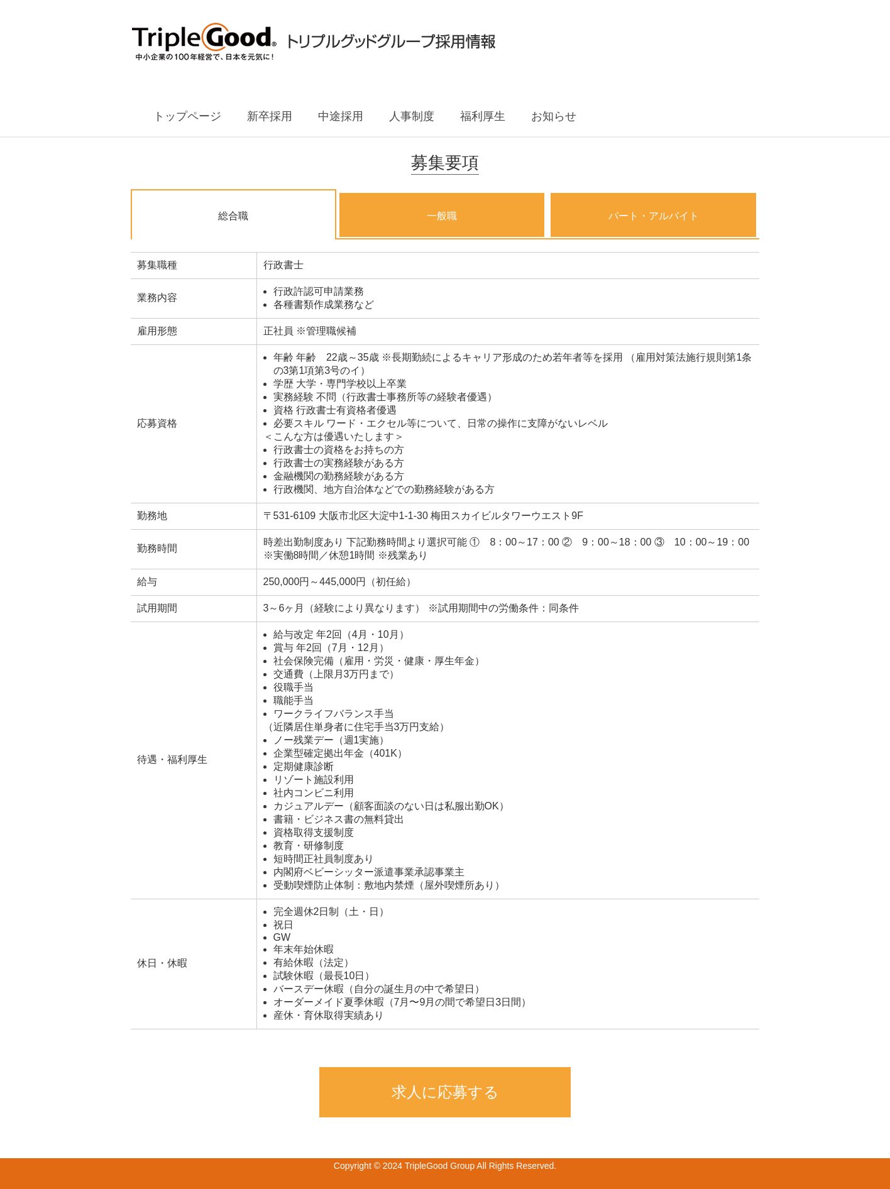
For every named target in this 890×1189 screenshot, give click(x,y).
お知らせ (553, 116)
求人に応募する (445, 1091)
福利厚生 (482, 116)
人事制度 (411, 116)
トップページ (187, 116)
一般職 (442, 216)
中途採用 (340, 116)
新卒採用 (269, 116)
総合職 (233, 216)
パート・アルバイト (653, 216)
